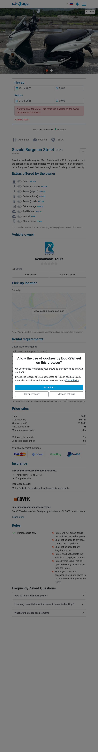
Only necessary (32, 394)
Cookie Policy (72, 380)
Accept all (49, 387)
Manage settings (66, 394)
